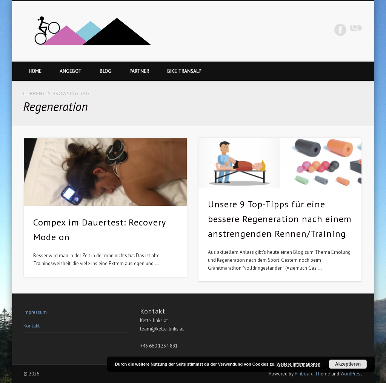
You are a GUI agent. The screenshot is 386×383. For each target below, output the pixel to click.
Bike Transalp (184, 71)
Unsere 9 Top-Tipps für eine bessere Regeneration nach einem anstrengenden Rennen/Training (280, 218)
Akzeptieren (348, 364)
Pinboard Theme (312, 374)
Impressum (35, 312)
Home (35, 71)
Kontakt (31, 326)
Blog (105, 71)
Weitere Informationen (298, 364)
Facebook (340, 30)
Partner (139, 71)
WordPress (351, 374)
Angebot (71, 71)
